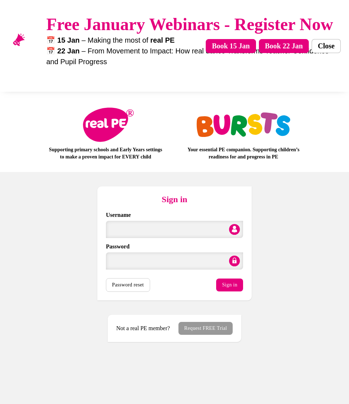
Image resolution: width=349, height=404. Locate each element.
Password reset (128, 284)
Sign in (229, 284)
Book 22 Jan (284, 46)
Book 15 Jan (231, 46)
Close (326, 46)
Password (118, 246)
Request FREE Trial (205, 328)
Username (118, 215)
